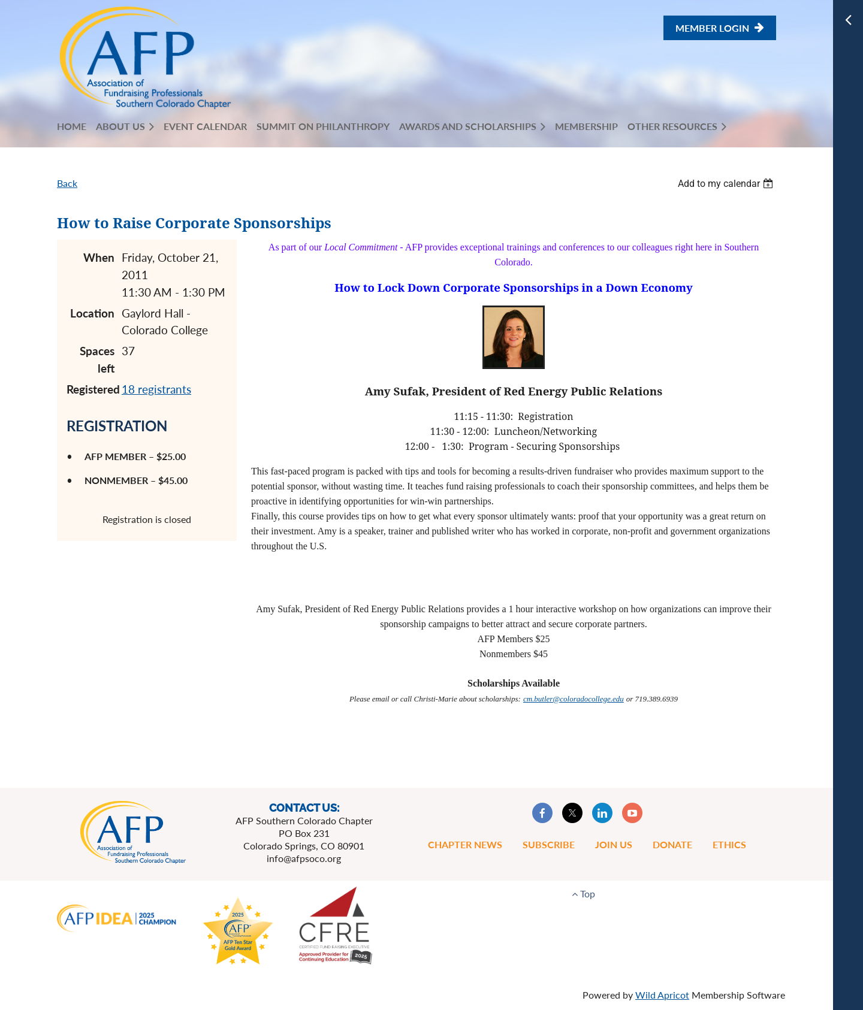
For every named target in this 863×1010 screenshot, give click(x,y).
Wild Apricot (662, 994)
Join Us (613, 844)
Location (92, 313)
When (98, 257)
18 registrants (156, 389)
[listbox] (727, 183)
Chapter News (465, 844)
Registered (90, 389)
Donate (672, 844)
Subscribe (549, 844)
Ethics (729, 844)
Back (67, 183)
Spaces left (97, 359)
